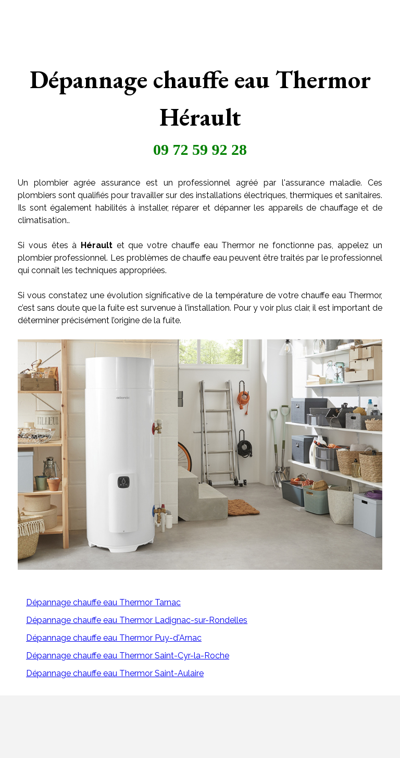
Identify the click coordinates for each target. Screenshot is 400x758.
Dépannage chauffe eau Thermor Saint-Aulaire (115, 673)
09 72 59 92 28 (200, 149)
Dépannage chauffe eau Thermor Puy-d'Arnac (114, 638)
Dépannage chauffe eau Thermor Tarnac (103, 602)
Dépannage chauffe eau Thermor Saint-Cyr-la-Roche (127, 656)
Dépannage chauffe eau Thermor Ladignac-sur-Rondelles (136, 620)
